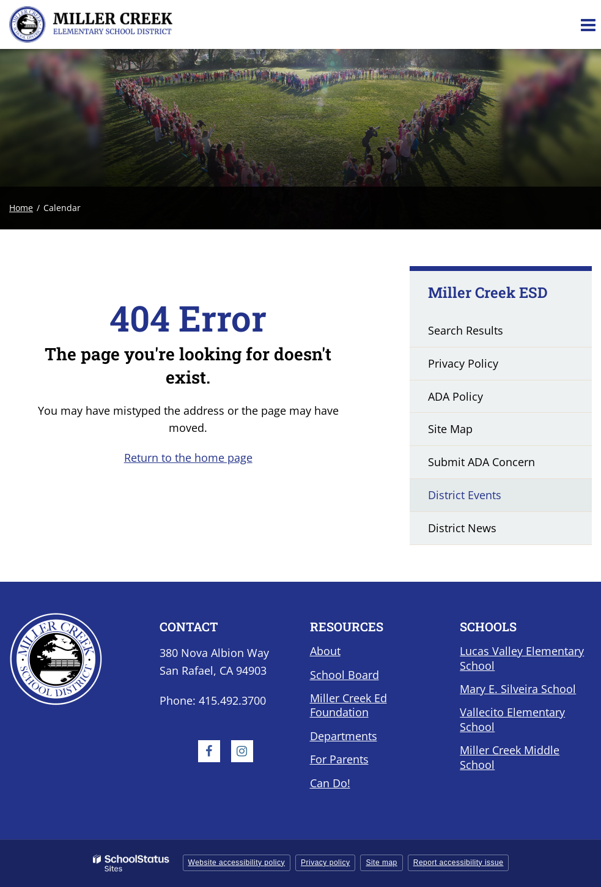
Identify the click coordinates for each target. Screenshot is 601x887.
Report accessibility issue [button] (458, 862)
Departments (343, 736)
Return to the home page (188, 457)
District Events (464, 495)
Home (21, 207)
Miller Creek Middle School (509, 757)
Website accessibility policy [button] (237, 862)
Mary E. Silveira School (518, 688)
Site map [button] (381, 862)
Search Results (465, 330)
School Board (344, 674)
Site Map (450, 428)
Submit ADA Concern (481, 462)
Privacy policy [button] (325, 862)
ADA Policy (455, 396)
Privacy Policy (463, 363)
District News (462, 528)
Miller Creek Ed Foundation (348, 705)
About (325, 651)
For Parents (339, 759)
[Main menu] (587, 24)
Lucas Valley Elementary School (522, 658)
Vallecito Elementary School (512, 719)
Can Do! (330, 783)
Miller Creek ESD (488, 292)
